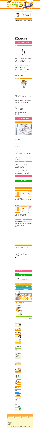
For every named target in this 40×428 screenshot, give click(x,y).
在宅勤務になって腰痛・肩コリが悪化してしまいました (18, 400)
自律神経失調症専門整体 (10, 422)
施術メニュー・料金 (25, 8)
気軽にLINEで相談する (23, 180)
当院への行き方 (17, 375)
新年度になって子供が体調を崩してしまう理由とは (18, 404)
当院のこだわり (14, 8)
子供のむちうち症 (9, 423)
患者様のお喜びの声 (17, 361)
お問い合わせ (30, 8)
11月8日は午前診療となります (18, 346)
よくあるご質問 (17, 362)
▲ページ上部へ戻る (30, 318)
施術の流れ (17, 356)
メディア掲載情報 (17, 376)
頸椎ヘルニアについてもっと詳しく (18, 113)
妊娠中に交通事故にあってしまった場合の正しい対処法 (18, 402)
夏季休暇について (17, 349)
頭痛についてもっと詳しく (17, 114)
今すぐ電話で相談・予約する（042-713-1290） (24, 42)
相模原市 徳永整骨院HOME (9, 8)
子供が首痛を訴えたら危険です (18, 398)
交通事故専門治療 (20, 8)
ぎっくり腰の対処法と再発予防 (18, 406)
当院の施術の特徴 (17, 355)
